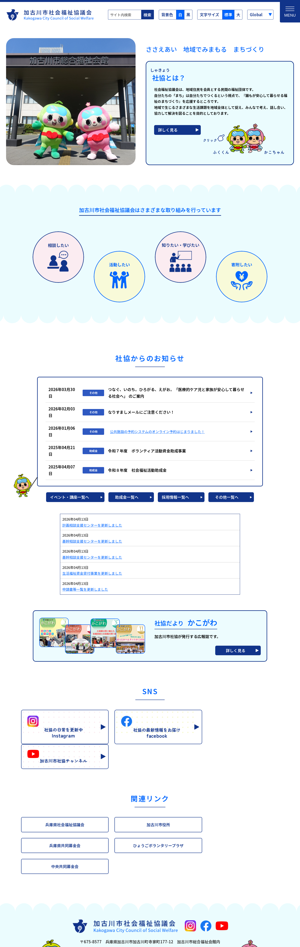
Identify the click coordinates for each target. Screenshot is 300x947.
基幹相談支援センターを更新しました (92, 543)
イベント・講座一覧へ (68, 499)
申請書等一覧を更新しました (85, 591)
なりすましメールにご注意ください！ (141, 414)
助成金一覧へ (126, 499)
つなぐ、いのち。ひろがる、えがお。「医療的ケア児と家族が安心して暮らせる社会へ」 (176, 395)
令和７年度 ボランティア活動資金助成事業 (147, 453)
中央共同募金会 (150, 812)
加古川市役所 (150, 791)
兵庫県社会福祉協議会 (62, 791)
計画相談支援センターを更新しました (92, 527)
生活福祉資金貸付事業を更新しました (92, 575)
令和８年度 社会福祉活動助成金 (137, 472)
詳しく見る (168, 132)
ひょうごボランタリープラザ (62, 812)
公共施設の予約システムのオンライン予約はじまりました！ (157, 434)
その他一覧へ (228, 499)
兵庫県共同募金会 (238, 791)
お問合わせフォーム (188, 916)
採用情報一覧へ (175, 499)
